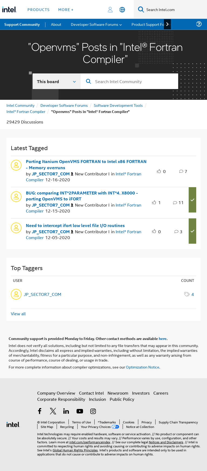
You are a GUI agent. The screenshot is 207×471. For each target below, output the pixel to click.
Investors (141, 393)
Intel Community (20, 105)
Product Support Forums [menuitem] (152, 24)
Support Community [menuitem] (22, 24)
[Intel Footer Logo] (13, 424)
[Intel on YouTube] (79, 412)
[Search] (141, 9)
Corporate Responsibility (61, 399)
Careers (160, 393)
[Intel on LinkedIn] (66, 412)
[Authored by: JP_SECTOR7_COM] (52, 174)
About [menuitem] (56, 24)
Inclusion (97, 399)
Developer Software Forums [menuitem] (94, 24)
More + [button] (66, 9)
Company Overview (56, 393)
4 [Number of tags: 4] (192, 294)
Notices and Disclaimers (166, 441)
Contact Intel (91, 393)
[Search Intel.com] (175, 9)
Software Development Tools (118, 105)
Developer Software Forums (64, 105)
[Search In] (57, 81)
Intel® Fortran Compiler (25, 111)
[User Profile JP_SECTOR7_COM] (16, 164)
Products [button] (38, 9)
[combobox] (129, 81)
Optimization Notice (142, 367)
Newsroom (118, 393)
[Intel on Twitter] (53, 412)
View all (18, 313)
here (163, 338)
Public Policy (122, 399)
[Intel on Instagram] (93, 412)
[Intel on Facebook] (39, 412)
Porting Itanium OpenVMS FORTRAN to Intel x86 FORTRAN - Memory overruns (86, 164)
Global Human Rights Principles (75, 449)
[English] (122, 9)
